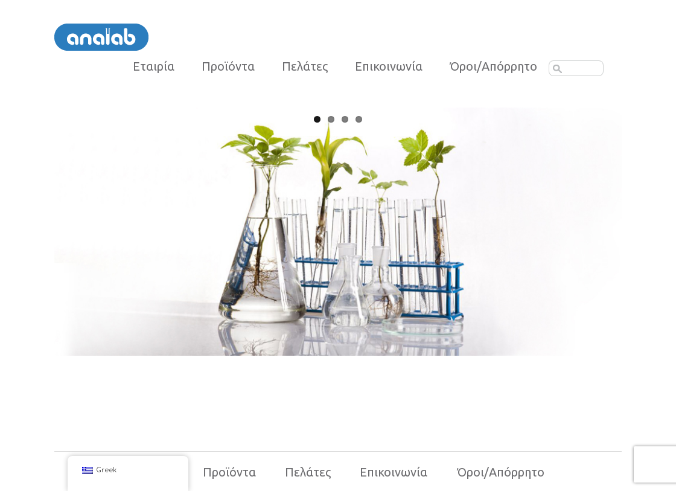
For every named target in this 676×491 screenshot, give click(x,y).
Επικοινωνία (388, 66)
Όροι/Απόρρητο (500, 472)
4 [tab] (359, 119)
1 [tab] (317, 119)
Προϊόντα (228, 66)
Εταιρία (153, 66)
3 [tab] (345, 119)
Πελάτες (305, 66)
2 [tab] (331, 119)
